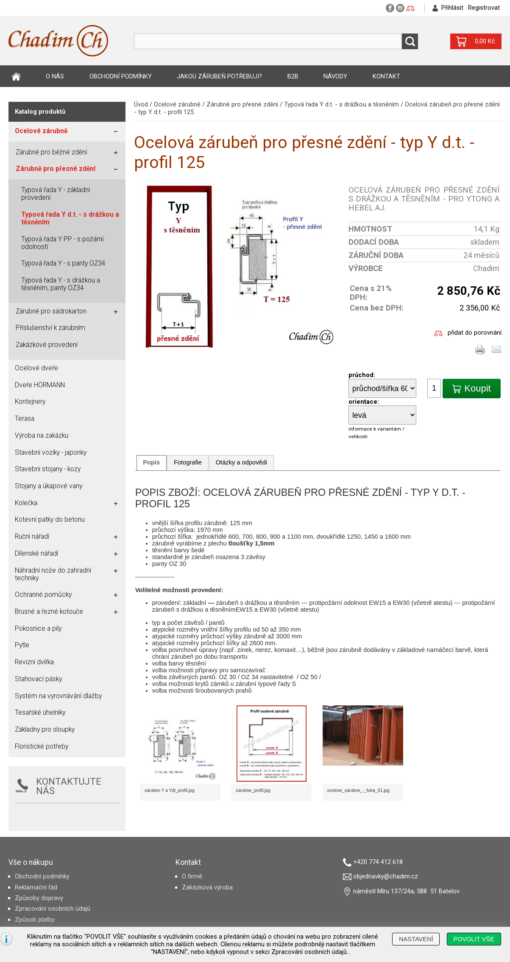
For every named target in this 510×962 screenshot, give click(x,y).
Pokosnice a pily (38, 628)
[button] (472, 388)
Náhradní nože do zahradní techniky (53, 574)
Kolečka (26, 503)
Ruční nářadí (32, 536)
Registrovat (484, 7)
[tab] (152, 462)
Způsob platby (35, 919)
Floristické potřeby (41, 746)
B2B (292, 76)
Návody (335, 76)
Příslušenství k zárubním (50, 328)
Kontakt (386, 76)
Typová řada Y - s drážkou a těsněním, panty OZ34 (60, 284)
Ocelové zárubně (177, 104)
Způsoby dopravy (39, 898)
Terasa (24, 418)
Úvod (16, 77)
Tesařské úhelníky (40, 712)
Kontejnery (30, 401)
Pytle (22, 645)
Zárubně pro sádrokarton (51, 311)
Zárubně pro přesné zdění (242, 104)
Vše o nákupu (30, 862)
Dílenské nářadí (36, 553)
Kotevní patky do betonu (50, 519)
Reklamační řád (36, 887)
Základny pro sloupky (45, 729)
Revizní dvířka (34, 662)
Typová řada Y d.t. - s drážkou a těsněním (341, 104)
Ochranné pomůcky (43, 594)
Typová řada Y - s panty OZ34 (63, 263)
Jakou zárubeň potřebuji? (219, 76)
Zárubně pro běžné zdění (51, 152)
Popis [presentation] (151, 462)
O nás (55, 76)
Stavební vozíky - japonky (50, 452)
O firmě (192, 876)
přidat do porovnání (475, 332)
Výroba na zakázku (41, 435)
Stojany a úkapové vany (48, 486)
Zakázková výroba (207, 887)
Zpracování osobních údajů (52, 908)
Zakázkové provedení (47, 345)
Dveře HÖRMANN (40, 385)
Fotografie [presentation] (188, 462)
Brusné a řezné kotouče (49, 611)
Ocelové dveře (36, 368)
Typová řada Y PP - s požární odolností (62, 243)
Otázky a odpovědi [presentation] (241, 462)
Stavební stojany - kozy (48, 469)
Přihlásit (452, 7)
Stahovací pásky (38, 679)
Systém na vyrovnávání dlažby (58, 696)
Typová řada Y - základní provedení (55, 193)
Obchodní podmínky (120, 76)
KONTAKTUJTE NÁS (68, 786)
